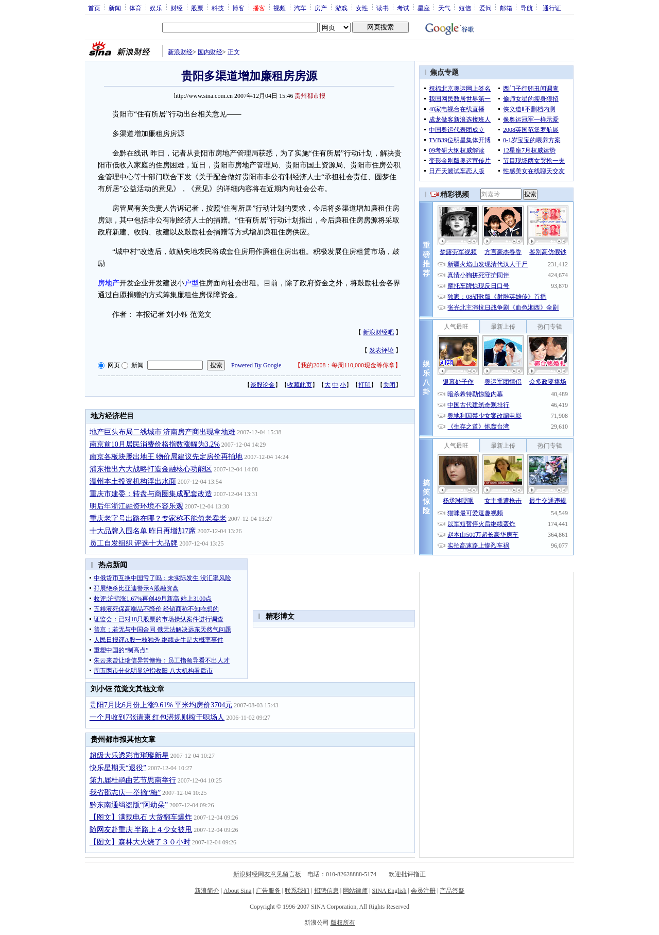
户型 (191, 283)
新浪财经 (180, 52)
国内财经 (210, 52)
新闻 (115, 8)
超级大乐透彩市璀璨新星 (129, 755)
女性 (362, 8)
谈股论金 (262, 384)
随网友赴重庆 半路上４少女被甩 (141, 830)
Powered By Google (256, 365)
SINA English (389, 890)
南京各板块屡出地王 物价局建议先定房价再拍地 (166, 457)
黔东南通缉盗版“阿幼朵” (129, 805)
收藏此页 (299, 384)
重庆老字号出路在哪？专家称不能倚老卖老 (158, 518)
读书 (382, 8)
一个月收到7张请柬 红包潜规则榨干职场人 (157, 717)
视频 (279, 8)
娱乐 (156, 8)
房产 (321, 8)
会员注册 (423, 890)
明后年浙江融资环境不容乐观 (136, 506)
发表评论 (381, 350)
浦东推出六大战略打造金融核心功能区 (151, 469)
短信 (465, 8)
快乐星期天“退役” (118, 768)
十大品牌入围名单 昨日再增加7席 (143, 531)
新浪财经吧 (378, 332)
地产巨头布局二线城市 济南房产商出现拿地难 (163, 432)
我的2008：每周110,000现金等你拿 (348, 365)
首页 (94, 8)
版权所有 (343, 922)
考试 (403, 8)
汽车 (300, 8)
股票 (197, 8)
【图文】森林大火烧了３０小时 (140, 842)
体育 (135, 8)
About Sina (237, 890)
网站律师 (355, 890)
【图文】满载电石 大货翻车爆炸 (141, 817)
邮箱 (506, 8)
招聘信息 (326, 890)
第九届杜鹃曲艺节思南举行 (133, 780)
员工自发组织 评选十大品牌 (134, 543)
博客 (238, 8)
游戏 (341, 8)
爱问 (485, 8)
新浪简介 (207, 890)
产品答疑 (452, 890)
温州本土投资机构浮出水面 (133, 481)
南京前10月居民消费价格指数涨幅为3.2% (155, 444)
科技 (218, 8)
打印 (364, 384)
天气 (444, 8)
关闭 (389, 384)
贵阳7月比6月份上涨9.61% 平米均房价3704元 (161, 705)
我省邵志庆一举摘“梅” (125, 792)
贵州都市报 (309, 95)
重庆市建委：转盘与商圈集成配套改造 (151, 494)
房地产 (108, 283)
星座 (424, 8)
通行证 (552, 8)
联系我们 (297, 890)
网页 (114, 365)
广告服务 (268, 890)
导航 (527, 8)
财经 (176, 8)
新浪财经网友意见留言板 (267, 874)
